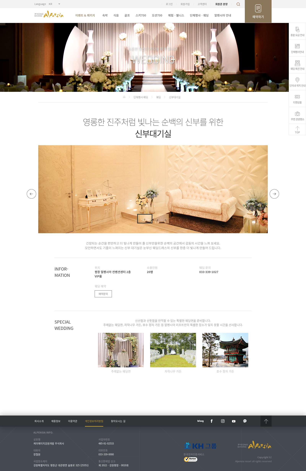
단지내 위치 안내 (297, 85)
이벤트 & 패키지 (85, 15)
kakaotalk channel (245, 421)
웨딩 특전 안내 (297, 68)
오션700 (157, 15)
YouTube (233, 421)
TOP (297, 132)
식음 (116, 15)
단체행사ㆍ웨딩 (199, 15)
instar (222, 421)
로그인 (169, 4)
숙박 (105, 15)
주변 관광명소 (297, 119)
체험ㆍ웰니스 (176, 15)
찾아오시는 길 (118, 421)
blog (200, 421)
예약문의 (103, 294)
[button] (31, 194)
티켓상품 (297, 102)
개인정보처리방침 (94, 421)
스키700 (141, 15)
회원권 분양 (221, 4)
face (211, 421)
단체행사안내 (297, 51)
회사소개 (39, 421)
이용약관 (72, 421)
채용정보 (55, 421)
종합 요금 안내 (297, 34)
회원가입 (185, 4)
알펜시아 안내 (222, 15)
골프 (127, 15)
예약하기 (258, 16)
